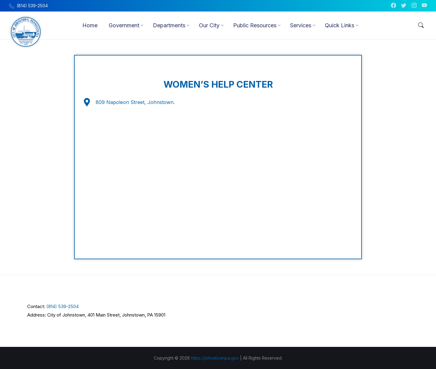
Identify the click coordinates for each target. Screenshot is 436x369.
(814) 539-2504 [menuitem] (32, 5)
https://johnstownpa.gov (215, 357)
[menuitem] (89, 25)
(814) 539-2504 (62, 306)
